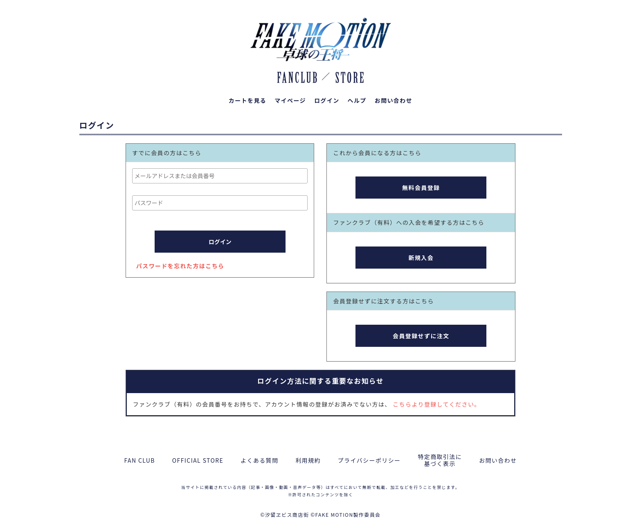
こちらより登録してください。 (436, 404)
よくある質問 (259, 460)
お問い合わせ (498, 460)
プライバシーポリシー (369, 460)
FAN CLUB (139, 460)
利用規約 (308, 460)
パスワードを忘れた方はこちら (180, 266)
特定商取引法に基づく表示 (440, 460)
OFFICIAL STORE (197, 460)
